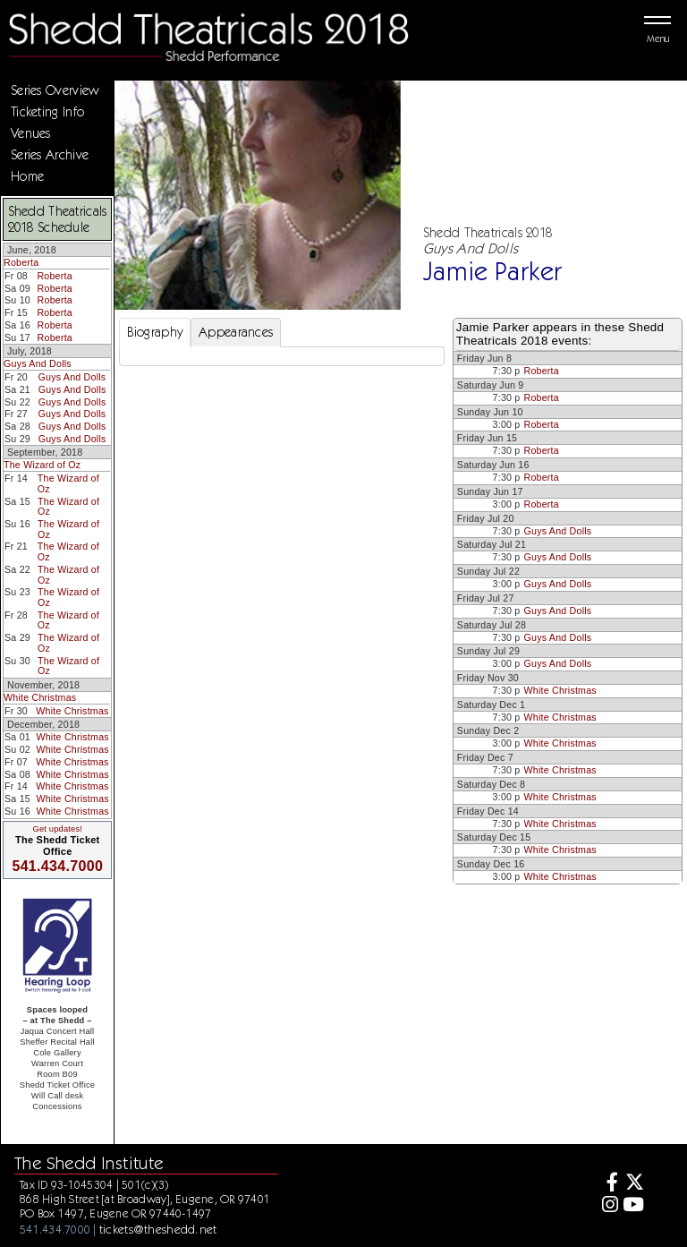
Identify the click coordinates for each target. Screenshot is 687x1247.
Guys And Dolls (38, 363)
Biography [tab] (155, 332)
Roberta (21, 262)
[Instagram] (607, 1206)
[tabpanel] (282, 356)
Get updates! (57, 828)
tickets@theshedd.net (158, 1229)
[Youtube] (633, 1206)
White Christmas (40, 697)
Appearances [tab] (236, 332)
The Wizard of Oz (42, 464)
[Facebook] (607, 1184)
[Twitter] (633, 1184)
